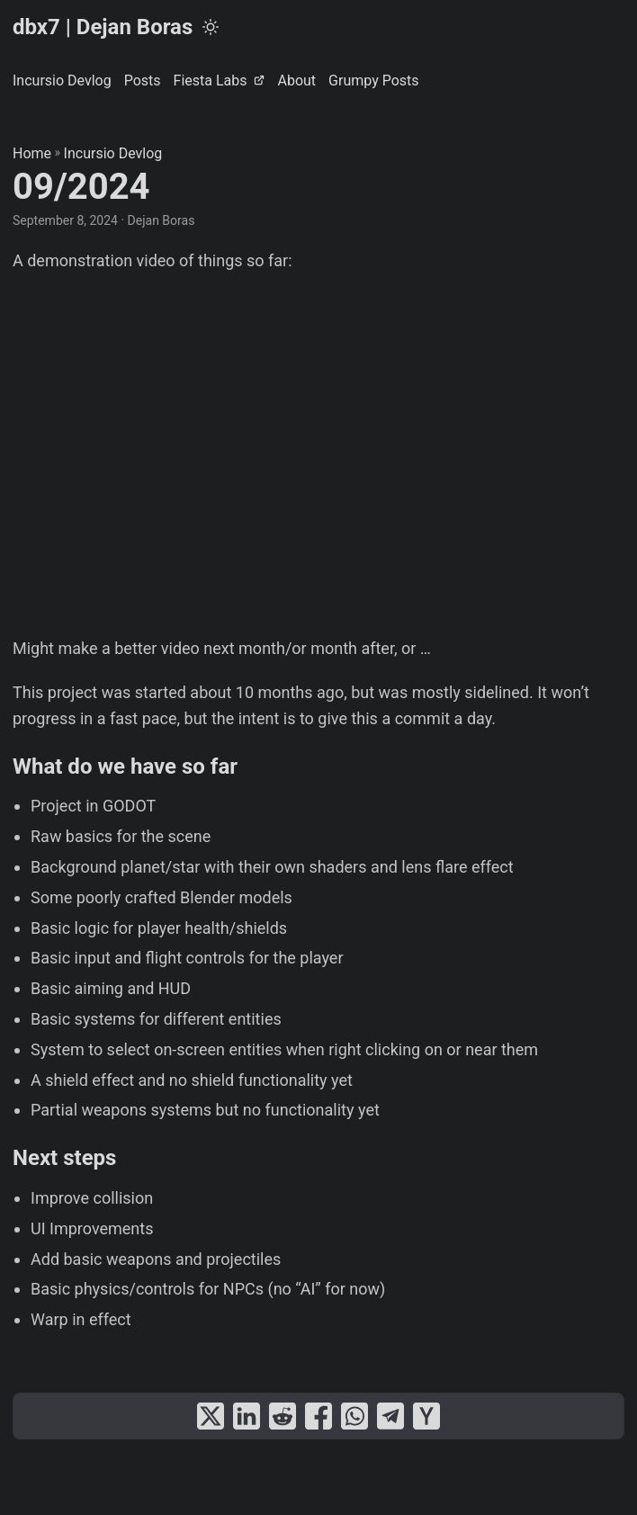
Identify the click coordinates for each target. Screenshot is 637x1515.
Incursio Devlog (113, 153)
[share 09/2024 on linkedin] (246, 1416)
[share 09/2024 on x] (210, 1416)
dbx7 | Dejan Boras (103, 27)
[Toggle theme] (210, 27)
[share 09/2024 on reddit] (282, 1416)
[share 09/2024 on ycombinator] (426, 1416)
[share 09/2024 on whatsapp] (354, 1416)
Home (32, 153)
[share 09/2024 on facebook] (318, 1416)
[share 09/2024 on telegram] (390, 1416)
